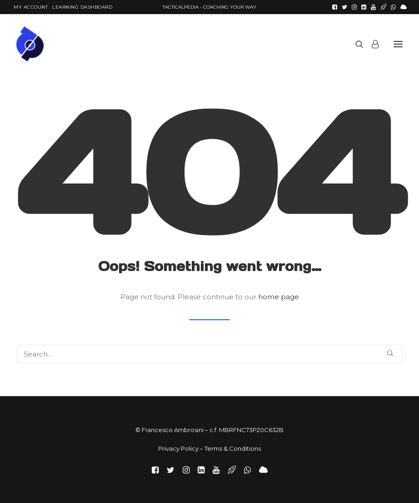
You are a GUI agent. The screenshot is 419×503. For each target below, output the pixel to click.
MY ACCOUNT (31, 7)
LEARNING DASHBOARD (82, 7)
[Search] (355, 44)
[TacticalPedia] (133, 43)
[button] (334, 7)
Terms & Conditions (233, 448)
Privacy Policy (178, 448)
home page (278, 296)
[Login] (371, 44)
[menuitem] (30, 7)
